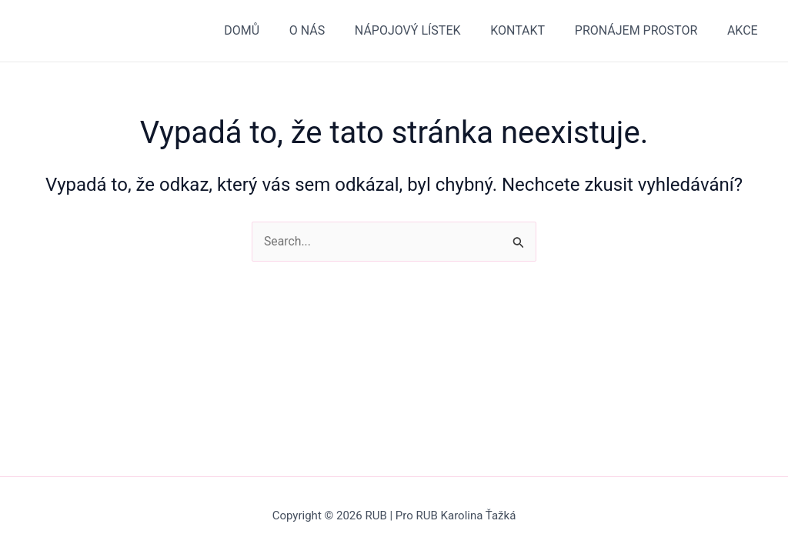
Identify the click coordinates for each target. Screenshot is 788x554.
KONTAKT (530, 30)
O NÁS (330, 30)
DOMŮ (270, 30)
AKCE (745, 30)
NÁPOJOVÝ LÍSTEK (425, 30)
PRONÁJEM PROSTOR (644, 30)
